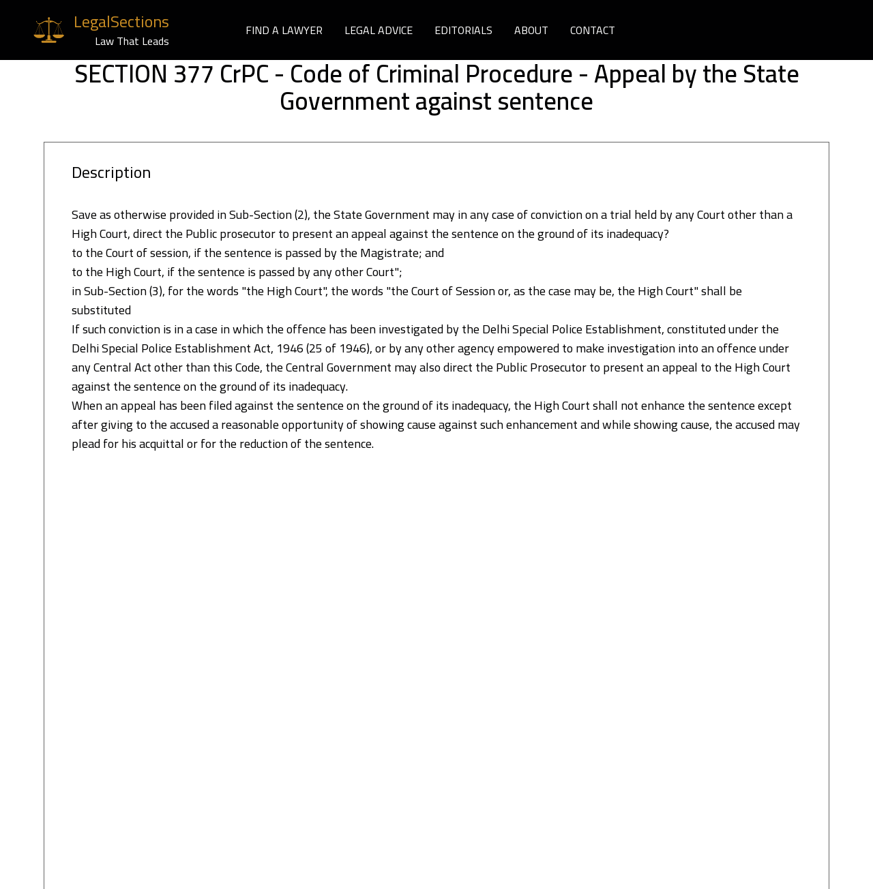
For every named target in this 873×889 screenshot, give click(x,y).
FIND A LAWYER (284, 30)
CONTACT (592, 30)
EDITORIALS (463, 30)
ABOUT (531, 30)
